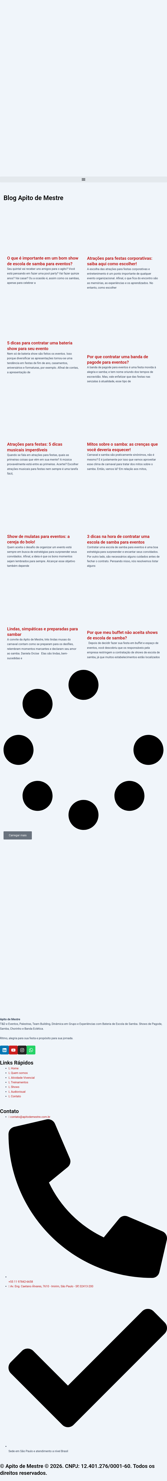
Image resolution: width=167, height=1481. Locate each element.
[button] (83, 179)
